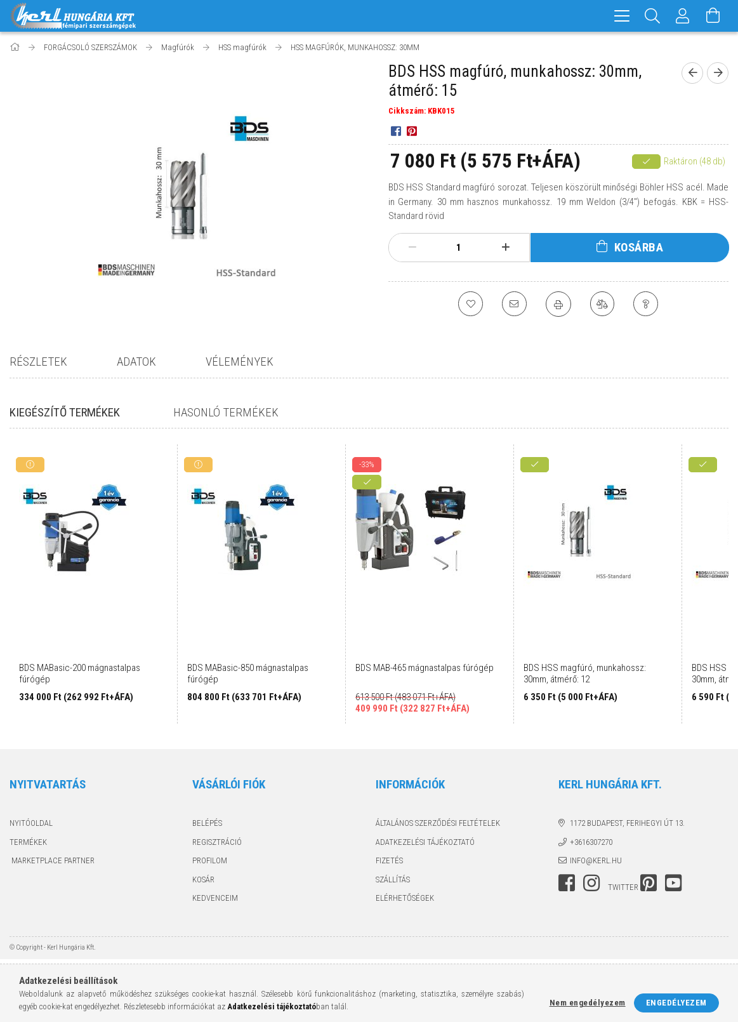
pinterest (648, 883)
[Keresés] (652, 16)
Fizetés (389, 860)
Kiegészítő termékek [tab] (65, 412)
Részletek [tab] (38, 361)
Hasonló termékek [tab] (222, 412)
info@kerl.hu (596, 860)
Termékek (28, 842)
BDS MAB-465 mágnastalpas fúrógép (424, 668)
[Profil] (683, 16)
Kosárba (639, 247)
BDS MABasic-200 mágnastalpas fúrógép (79, 673)
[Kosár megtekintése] (713, 16)
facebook (566, 883)
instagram (591, 883)
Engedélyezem (676, 1002)
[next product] (717, 73)
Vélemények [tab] (239, 361)
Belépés (207, 823)
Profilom (209, 860)
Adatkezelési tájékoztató (425, 842)
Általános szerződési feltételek (438, 823)
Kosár (203, 879)
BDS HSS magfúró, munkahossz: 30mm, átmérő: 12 (585, 673)
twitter (623, 887)
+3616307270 (591, 842)
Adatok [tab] (136, 361)
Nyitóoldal (31, 823)
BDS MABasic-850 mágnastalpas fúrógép (247, 673)
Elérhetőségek (405, 898)
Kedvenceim (215, 898)
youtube (673, 883)
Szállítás (393, 879)
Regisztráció (217, 842)
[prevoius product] (692, 73)
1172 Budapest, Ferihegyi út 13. (627, 823)
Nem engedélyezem (588, 1002)
